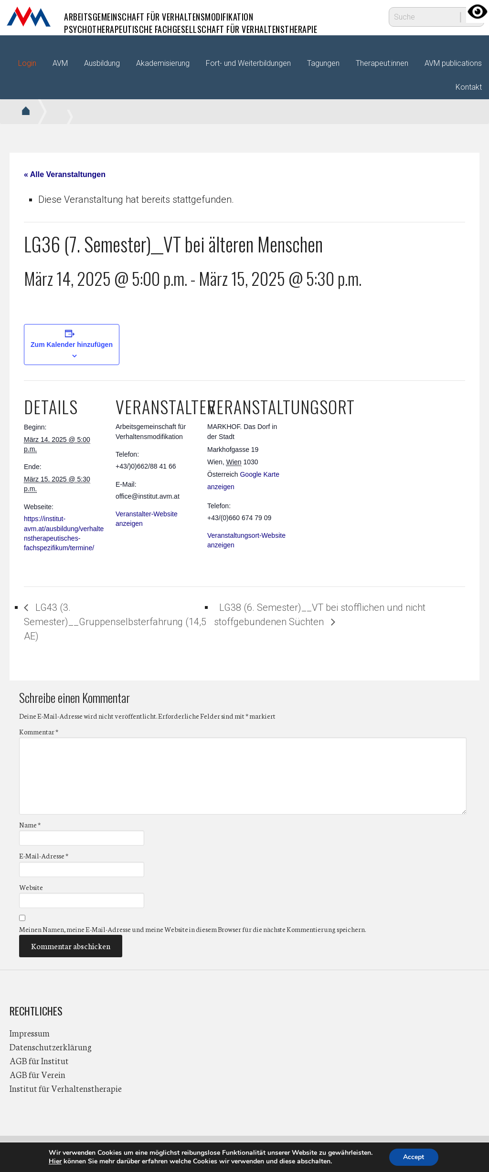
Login (27, 63)
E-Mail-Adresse (43, 855)
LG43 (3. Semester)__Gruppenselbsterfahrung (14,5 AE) (115, 622)
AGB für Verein (37, 1074)
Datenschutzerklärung (51, 1046)
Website (31, 887)
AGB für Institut (39, 1060)
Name (30, 824)
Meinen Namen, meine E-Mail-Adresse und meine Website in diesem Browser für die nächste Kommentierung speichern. (192, 929)
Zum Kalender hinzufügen (72, 344)
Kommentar (38, 731)
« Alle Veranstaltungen (65, 174)
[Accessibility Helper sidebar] (477, 11)
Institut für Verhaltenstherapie (66, 1088)
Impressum (30, 1032)
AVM (29, 16)
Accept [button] (413, 1157)
